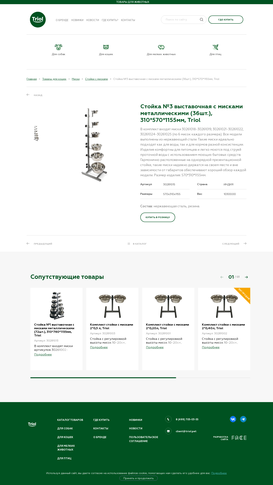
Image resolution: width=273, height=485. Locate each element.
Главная (32, 78)
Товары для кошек (54, 78)
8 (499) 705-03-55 (187, 419)
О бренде (62, 20)
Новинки (77, 20)
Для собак (65, 428)
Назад (38, 95)
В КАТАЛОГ (140, 244)
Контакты (128, 20)
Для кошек (65, 437)
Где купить (225, 19)
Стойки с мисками (96, 78)
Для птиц (64, 458)
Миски (76, 78)
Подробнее (219, 473)
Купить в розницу (158, 217)
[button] (246, 277)
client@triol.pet (186, 431)
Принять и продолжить (138, 478)
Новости (92, 20)
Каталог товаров (70, 420)
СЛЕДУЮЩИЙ (230, 244)
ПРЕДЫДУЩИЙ (43, 244)
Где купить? (110, 20)
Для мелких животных (66, 447)
